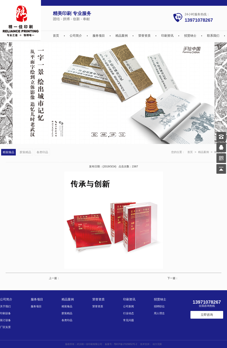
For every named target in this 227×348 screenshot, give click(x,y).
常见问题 (128, 320)
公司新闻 (128, 306)
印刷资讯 (167, 35)
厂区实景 (5, 327)
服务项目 (99, 35)
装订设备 (5, 320)
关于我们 (5, 306)
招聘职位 (159, 306)
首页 (56, 35)
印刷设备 (5, 313)
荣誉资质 (144, 35)
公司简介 (76, 35)
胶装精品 (25, 152)
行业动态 (128, 313)
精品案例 (121, 35)
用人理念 (159, 313)
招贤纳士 (190, 35)
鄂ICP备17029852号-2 (125, 344)
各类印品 (42, 152)
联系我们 (213, 35)
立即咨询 (207, 314)
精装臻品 (8, 152)
